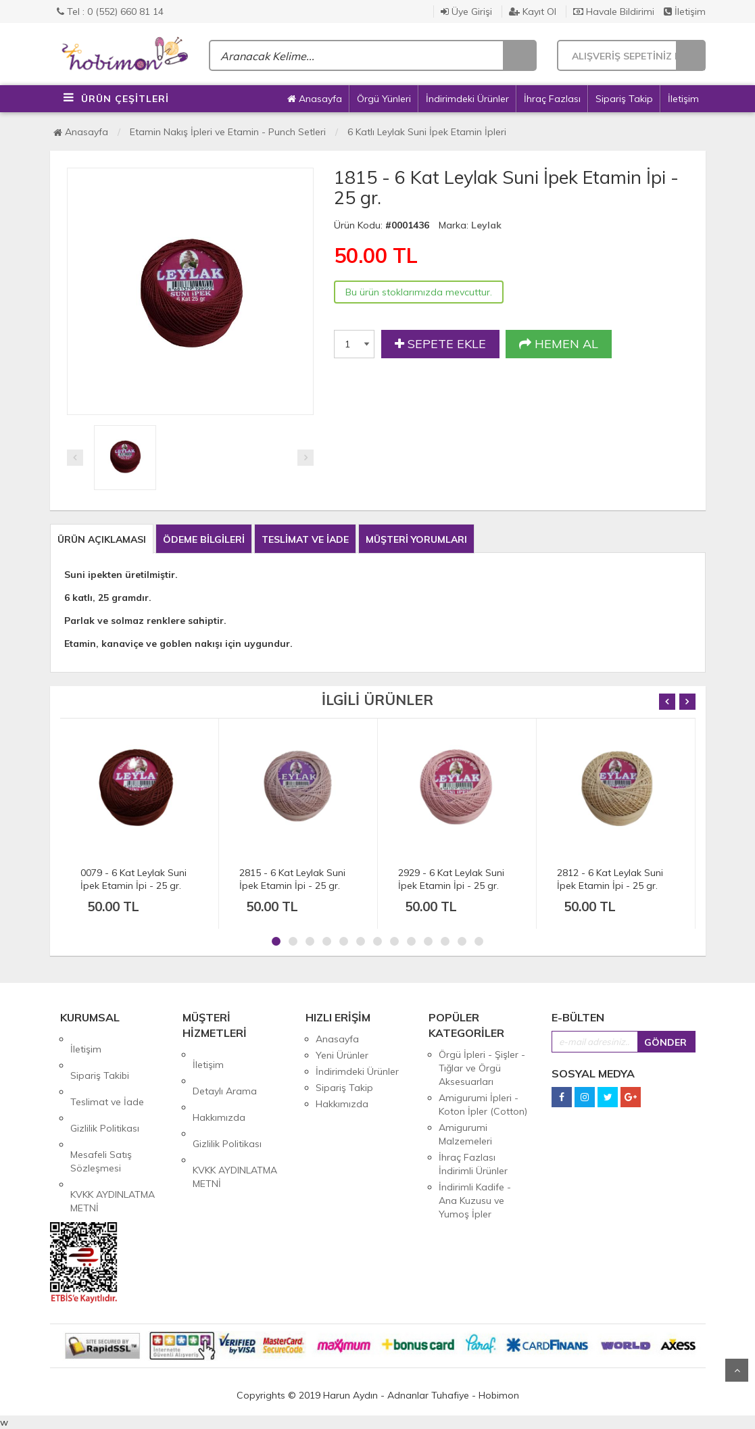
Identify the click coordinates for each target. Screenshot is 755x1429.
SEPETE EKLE (440, 344)
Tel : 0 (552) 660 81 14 (110, 11)
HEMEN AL (558, 344)
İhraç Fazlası (552, 99)
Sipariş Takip (624, 99)
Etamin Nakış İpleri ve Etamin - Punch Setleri (228, 132)
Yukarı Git (736, 1370)
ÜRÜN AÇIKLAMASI (101, 539)
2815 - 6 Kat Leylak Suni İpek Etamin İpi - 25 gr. (292, 879)
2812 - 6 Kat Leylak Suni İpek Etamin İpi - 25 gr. (610, 879)
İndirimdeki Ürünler (467, 99)
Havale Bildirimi (613, 11)
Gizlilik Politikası (104, 1088)
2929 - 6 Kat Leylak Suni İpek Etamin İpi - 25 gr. (451, 879)
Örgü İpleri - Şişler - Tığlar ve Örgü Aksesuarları (482, 1068)
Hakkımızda (219, 1087)
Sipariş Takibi (99, 1055)
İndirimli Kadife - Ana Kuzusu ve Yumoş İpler (475, 1200)
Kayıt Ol (532, 11)
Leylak (486, 225)
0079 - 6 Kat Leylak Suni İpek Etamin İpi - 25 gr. (133, 879)
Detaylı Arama (225, 1071)
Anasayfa (314, 98)
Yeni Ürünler (342, 1055)
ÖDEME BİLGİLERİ (204, 539)
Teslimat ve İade (107, 1071)
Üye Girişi (466, 11)
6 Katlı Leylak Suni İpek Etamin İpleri (426, 132)
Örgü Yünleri (384, 99)
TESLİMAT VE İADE (305, 539)
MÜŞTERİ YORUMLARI (416, 539)
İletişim (685, 11)
